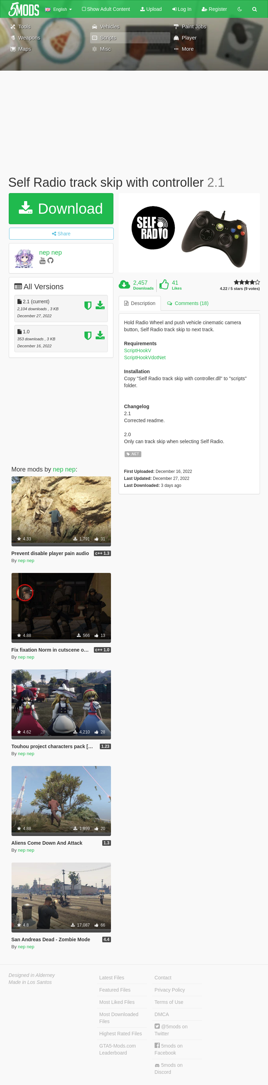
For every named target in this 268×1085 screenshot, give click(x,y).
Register (214, 9)
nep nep (50, 252)
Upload (151, 9)
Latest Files (112, 977)
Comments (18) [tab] (187, 303)
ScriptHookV (137, 350)
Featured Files (115, 990)
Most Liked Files (117, 1002)
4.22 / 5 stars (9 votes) (240, 289)
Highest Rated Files (120, 1033)
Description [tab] (140, 303)
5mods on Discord (169, 1068)
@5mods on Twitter (171, 1029)
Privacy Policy (170, 990)
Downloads (143, 288)
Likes (177, 288)
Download (61, 208)
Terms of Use (169, 1002)
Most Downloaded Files (119, 1018)
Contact (163, 977)
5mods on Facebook (169, 1049)
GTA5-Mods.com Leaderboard (117, 1049)
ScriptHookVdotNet (145, 357)
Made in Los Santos (30, 982)
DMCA (162, 1014)
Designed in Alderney (32, 975)
